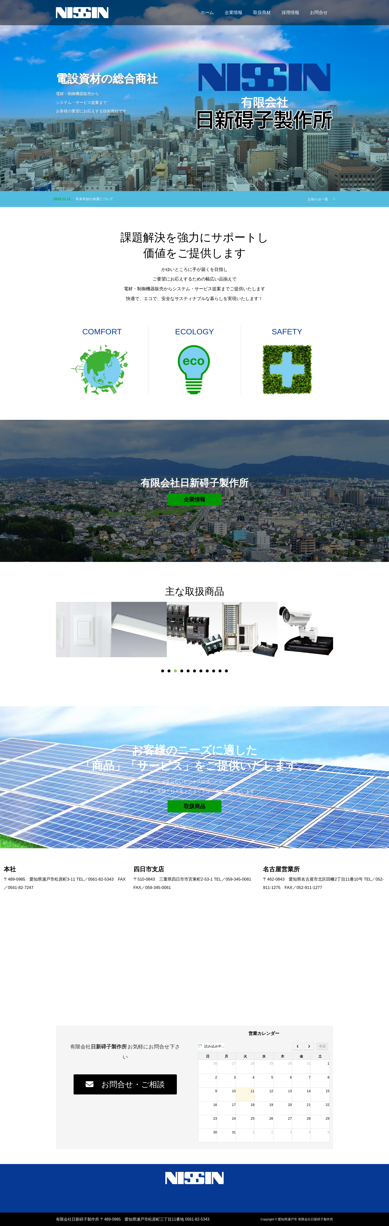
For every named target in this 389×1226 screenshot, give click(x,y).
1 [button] (162, 670)
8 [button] (207, 670)
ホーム (207, 12)
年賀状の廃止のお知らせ (94, 197)
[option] (83, 629)
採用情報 (290, 12)
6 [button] (194, 670)
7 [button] (200, 670)
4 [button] (181, 670)
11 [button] (226, 670)
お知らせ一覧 (318, 199)
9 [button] (213, 670)
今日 (322, 1046)
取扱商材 (262, 12)
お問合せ (319, 12)
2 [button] (169, 670)
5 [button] (188, 670)
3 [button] (175, 670)
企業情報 (233, 12)
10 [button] (220, 670)
